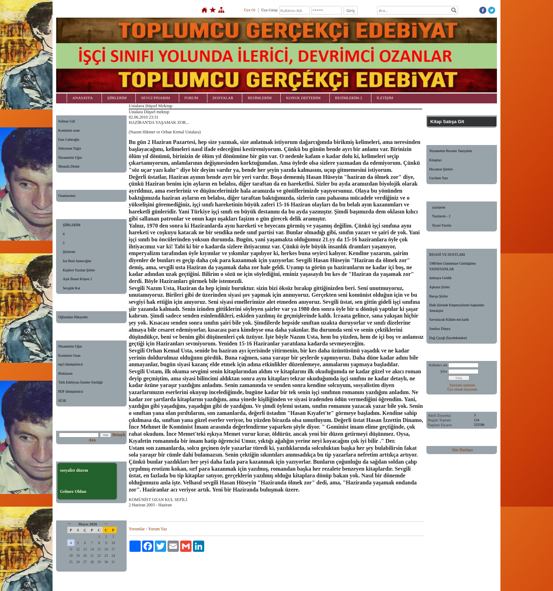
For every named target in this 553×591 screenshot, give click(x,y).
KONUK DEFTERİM (303, 98)
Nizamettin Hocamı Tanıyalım (450, 151)
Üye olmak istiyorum (463, 389)
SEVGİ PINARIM (155, 98)
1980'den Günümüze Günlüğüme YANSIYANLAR (452, 266)
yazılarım (438, 207)
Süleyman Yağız (69, 148)
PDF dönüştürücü (70, 391)
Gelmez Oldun (73, 491)
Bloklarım (65, 373)
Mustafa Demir (69, 166)
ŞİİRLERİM (117, 98)
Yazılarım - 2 (441, 216)
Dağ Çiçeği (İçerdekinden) (448, 338)
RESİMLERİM (260, 98)
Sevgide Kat (71, 288)
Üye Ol (249, 10)
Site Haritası (462, 449)
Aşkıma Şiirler (439, 287)
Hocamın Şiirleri (441, 169)
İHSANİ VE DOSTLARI (447, 255)
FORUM (191, 98)
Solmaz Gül (66, 121)
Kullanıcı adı (438, 365)
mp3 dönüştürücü (70, 364)
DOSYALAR (223, 98)
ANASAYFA (82, 98)
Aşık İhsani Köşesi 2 (77, 279)
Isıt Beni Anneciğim (77, 261)
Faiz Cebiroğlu (68, 139)
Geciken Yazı (438, 178)
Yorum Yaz (157, 528)
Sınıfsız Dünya (439, 329)
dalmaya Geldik (440, 278)
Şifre (443, 371)
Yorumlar (137, 528)
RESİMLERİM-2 (348, 98)
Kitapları (435, 160)
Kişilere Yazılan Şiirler (79, 270)
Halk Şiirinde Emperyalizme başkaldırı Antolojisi (456, 308)
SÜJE (62, 401)
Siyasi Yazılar (441, 225)
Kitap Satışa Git (447, 121)
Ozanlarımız (66, 196)
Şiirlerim (69, 252)
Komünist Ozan (69, 355)
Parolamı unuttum (462, 385)
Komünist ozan (69, 130)
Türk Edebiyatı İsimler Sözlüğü (80, 382)
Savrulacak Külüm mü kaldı (449, 319)
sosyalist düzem (74, 470)
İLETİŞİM (385, 98)
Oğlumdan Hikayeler (73, 317)
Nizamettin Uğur (70, 157)
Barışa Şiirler (438, 296)
